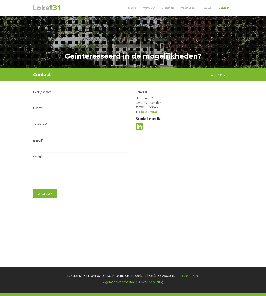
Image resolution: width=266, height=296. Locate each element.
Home (132, 7)
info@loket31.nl (149, 111)
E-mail (38, 140)
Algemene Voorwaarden (120, 282)
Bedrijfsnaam (42, 92)
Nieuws (206, 7)
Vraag (37, 157)
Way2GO (149, 7)
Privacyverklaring (151, 282)
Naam (38, 108)
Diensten (168, 7)
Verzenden (45, 193)
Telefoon (40, 124)
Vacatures (188, 7)
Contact (223, 7)
